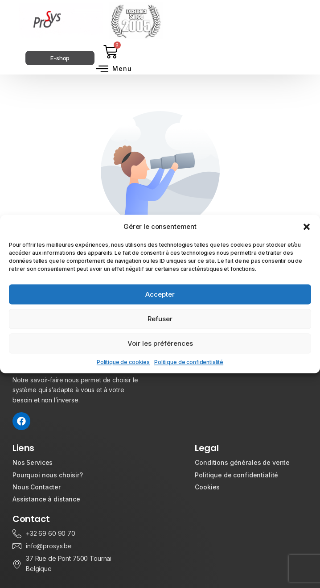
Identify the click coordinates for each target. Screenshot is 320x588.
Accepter (160, 294)
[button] (306, 226)
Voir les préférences (160, 343)
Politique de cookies (123, 362)
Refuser (160, 319)
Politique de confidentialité (188, 362)
